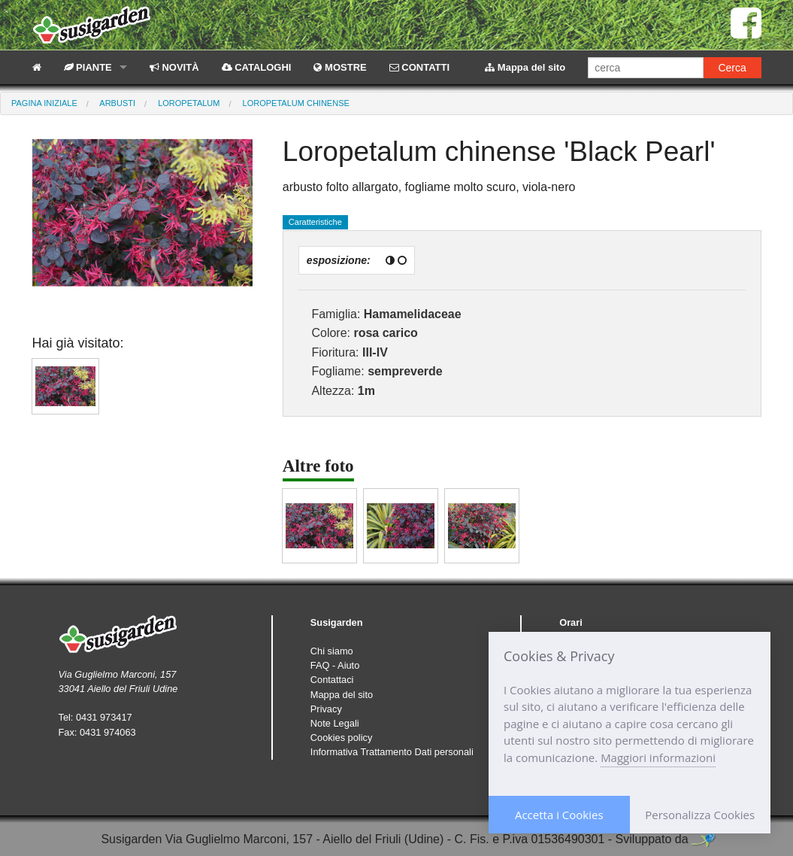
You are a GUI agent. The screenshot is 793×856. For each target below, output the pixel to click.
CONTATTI (419, 67)
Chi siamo (331, 651)
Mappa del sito (525, 67)
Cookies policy (341, 737)
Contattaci (332, 679)
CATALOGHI (257, 67)
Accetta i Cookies (559, 814)
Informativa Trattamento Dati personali (392, 751)
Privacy (326, 709)
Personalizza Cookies (700, 814)
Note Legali (334, 723)
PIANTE (88, 67)
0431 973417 (104, 717)
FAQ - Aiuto (334, 665)
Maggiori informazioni (658, 757)
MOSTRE (339, 67)
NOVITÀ (174, 67)
